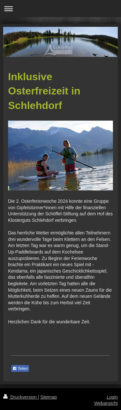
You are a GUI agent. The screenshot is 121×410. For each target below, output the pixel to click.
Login (112, 397)
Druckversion (20, 397)
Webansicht (106, 403)
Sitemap (48, 397)
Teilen (20, 368)
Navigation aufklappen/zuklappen (60, 9)
